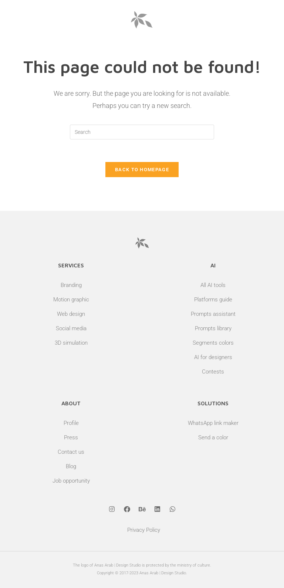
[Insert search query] (142, 132)
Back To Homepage (142, 169)
